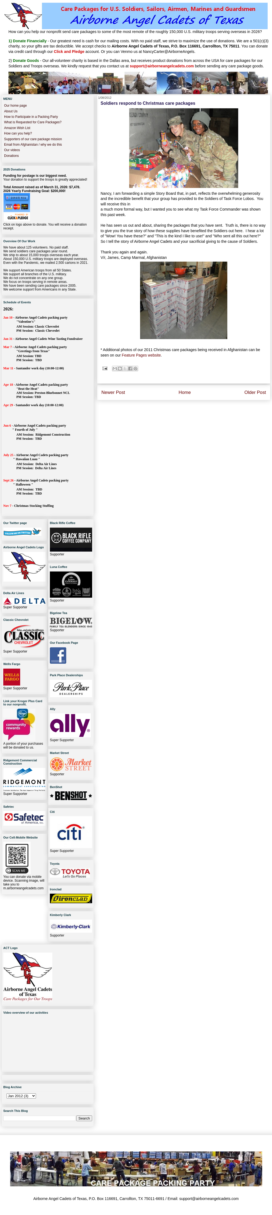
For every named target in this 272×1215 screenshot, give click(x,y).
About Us (10, 111)
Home (185, 392)
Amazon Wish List (17, 128)
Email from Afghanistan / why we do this (33, 144)
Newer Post (113, 392)
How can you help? (18, 133)
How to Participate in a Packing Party (31, 117)
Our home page (15, 105)
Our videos (12, 150)
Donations (11, 156)
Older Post (255, 392)
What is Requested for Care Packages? (33, 122)
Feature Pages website (141, 355)
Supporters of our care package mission (33, 139)
